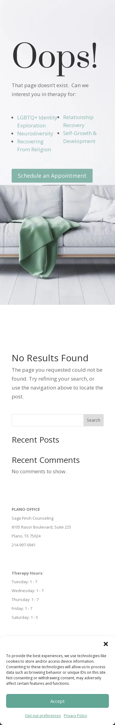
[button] (106, 644)
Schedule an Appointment (52, 175)
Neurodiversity (35, 133)
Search (93, 420)
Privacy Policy (75, 715)
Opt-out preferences (43, 715)
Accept (57, 701)
